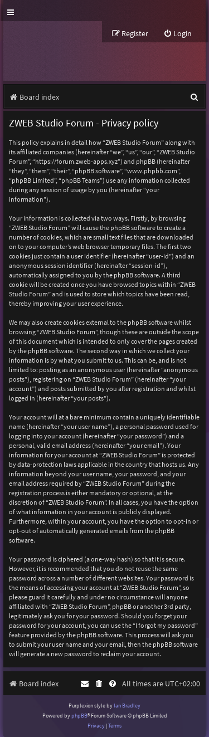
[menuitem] (177, 33)
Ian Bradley (127, 705)
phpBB (79, 715)
